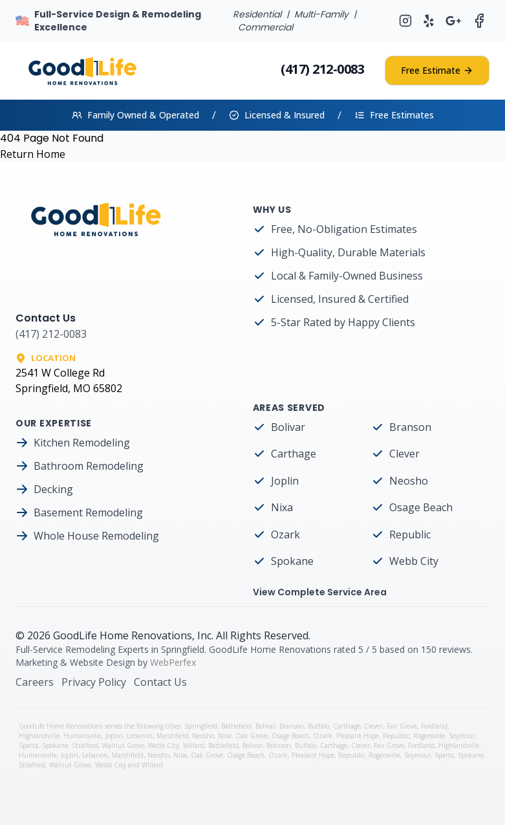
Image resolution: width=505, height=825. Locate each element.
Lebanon (140, 735)
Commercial (265, 27)
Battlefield (236, 726)
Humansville (82, 735)
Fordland (434, 726)
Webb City (413, 561)
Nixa (282, 507)
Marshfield (172, 735)
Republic (410, 534)
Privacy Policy (93, 682)
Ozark (285, 534)
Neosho (408, 481)
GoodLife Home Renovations (122, 635)
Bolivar (288, 427)
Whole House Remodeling (96, 536)
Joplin (285, 481)
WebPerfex (173, 662)
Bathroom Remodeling (89, 466)
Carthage (293, 453)
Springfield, (202, 726)
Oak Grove (251, 735)
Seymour (462, 735)
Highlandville (39, 735)
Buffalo (318, 726)
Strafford (85, 745)
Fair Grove (402, 726)
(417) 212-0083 (322, 69)
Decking (53, 489)
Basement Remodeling (88, 512)
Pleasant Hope (357, 735)
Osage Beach (421, 507)
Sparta (28, 745)
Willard (193, 745)
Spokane (292, 561)
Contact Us (160, 682)
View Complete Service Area (320, 592)
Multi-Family (321, 14)
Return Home (32, 154)
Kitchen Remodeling (82, 442)
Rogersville (429, 735)
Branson (410, 427)
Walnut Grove (123, 745)
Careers (35, 682)
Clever (404, 453)
